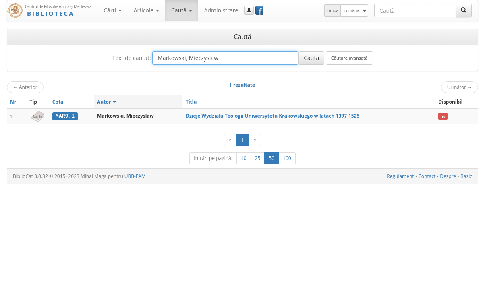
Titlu (191, 101)
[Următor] (255, 140)
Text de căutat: (131, 58)
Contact (426, 176)
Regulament (400, 176)
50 (271, 158)
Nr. (14, 101)
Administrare (221, 10)
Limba (332, 10)
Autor (106, 101)
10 (244, 158)
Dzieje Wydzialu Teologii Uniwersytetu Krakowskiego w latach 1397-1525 (272, 115)
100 (287, 158)
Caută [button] (181, 10)
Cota (58, 101)
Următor (459, 87)
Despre (448, 176)
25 (258, 158)
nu (443, 116)
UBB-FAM (135, 176)
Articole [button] (146, 10)
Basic (466, 176)
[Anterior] (230, 140)
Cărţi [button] (112, 10)
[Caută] (464, 10)
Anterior (25, 87)
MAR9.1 (65, 116)
